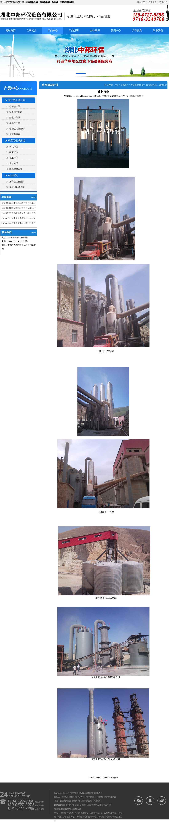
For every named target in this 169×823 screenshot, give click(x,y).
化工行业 (13, 158)
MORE (33, 197)
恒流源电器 (14, 134)
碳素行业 (13, 152)
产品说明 (74, 30)
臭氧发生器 (14, 123)
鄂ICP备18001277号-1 (63, 809)
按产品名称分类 (16, 181)
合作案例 (95, 30)
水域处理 (13, 163)
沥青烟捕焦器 (15, 112)
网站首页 (141, 2)
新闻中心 (116, 30)
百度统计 (77, 809)
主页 (117, 85)
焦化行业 (13, 147)
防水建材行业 (15, 169)
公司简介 (152, 2)
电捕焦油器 (14, 106)
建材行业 (163, 85)
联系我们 (163, 2)
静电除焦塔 (14, 117)
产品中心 (124, 85)
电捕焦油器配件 (16, 128)
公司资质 (137, 30)
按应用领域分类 (16, 187)
